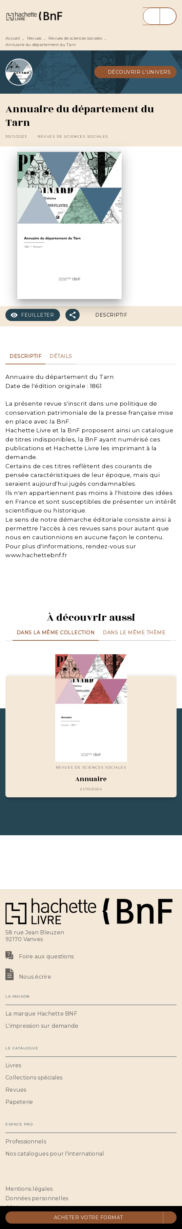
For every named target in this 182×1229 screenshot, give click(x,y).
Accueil (12, 38)
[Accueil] (33, 16)
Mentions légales (29, 1189)
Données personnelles (36, 1198)
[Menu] (159, 16)
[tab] (25, 356)
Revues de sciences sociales (75, 38)
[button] (135, 72)
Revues (34, 38)
